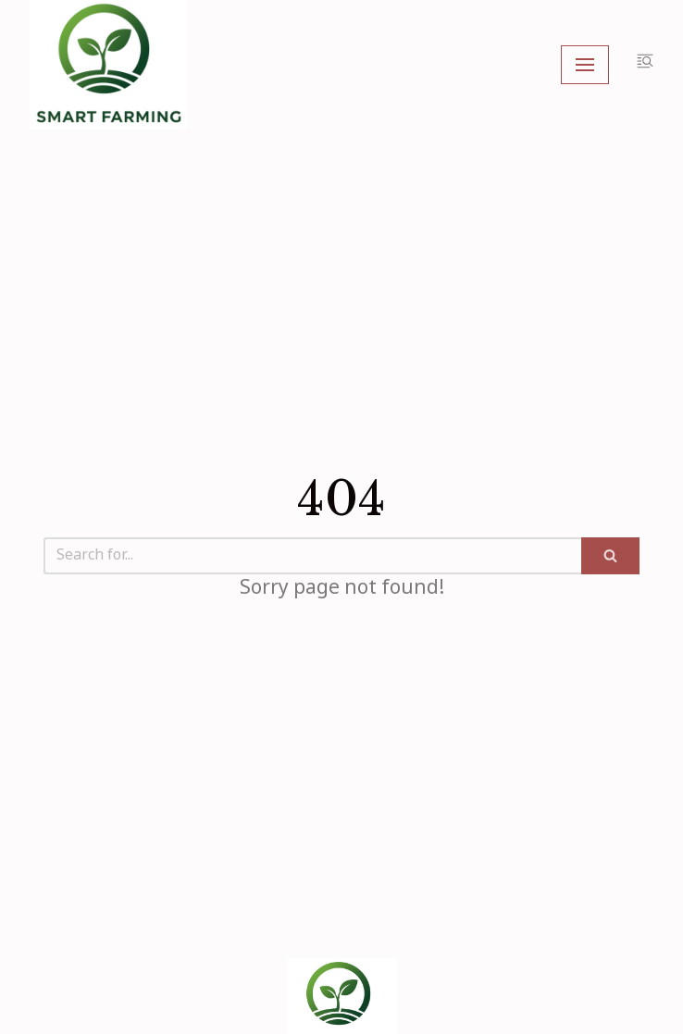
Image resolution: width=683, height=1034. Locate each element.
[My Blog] (108, 64)
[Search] (312, 555)
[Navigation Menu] (585, 64)
